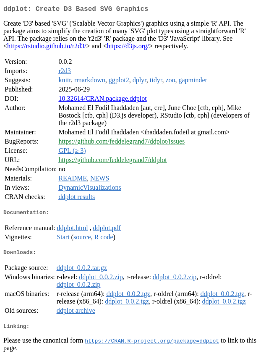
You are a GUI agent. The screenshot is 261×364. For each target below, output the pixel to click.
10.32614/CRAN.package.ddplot (102, 100)
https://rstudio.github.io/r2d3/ (46, 47)
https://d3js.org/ (128, 47)
